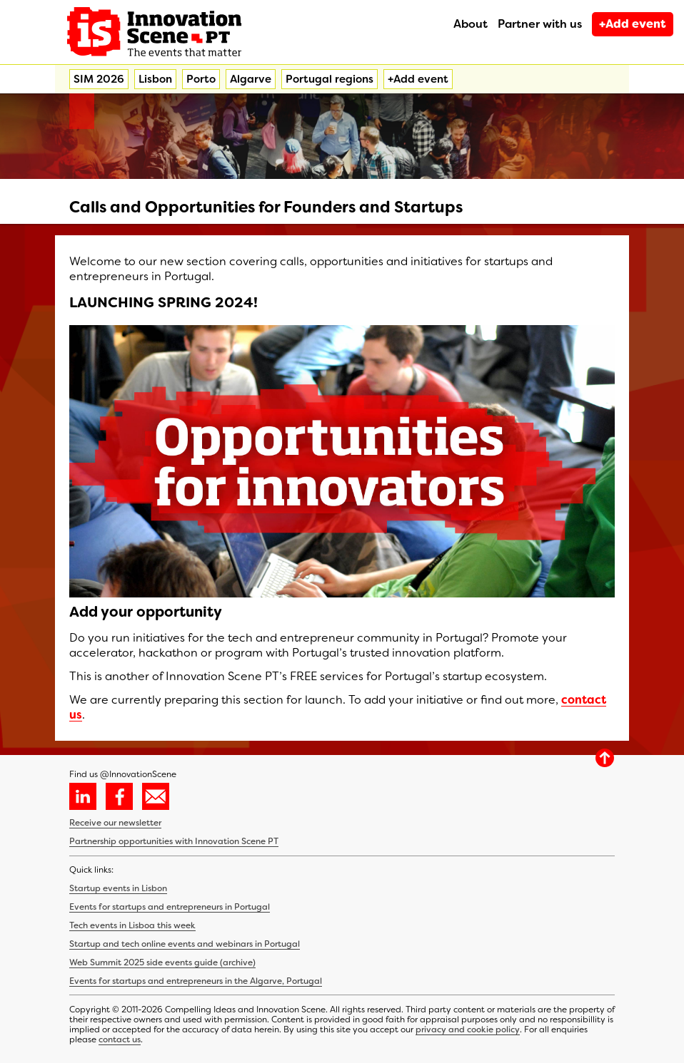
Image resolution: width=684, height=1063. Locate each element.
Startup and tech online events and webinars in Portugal (184, 944)
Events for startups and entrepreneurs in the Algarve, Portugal (195, 981)
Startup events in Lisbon (118, 888)
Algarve (250, 79)
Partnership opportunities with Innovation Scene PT (173, 841)
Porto (201, 79)
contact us (120, 1039)
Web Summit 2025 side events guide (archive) (162, 962)
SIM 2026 (99, 79)
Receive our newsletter (115, 822)
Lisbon (155, 79)
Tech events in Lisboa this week (132, 925)
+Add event (632, 23)
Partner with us (540, 23)
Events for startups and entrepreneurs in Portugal (169, 907)
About (470, 23)
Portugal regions (329, 79)
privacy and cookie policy (468, 1029)
